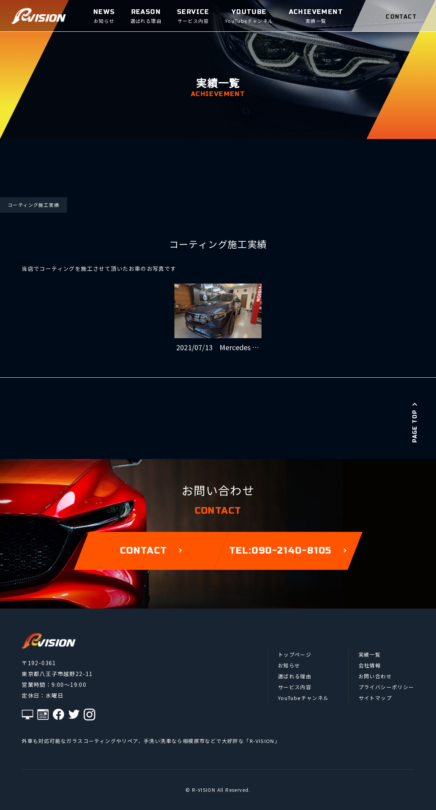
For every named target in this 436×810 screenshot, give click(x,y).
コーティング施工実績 (33, 204)
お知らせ (289, 665)
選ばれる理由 (294, 676)
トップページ (294, 654)
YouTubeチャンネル (303, 698)
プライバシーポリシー (386, 687)
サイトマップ (375, 698)
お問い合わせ (375, 676)
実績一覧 (370, 654)
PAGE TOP (415, 422)
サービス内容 (294, 687)
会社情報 (370, 665)
